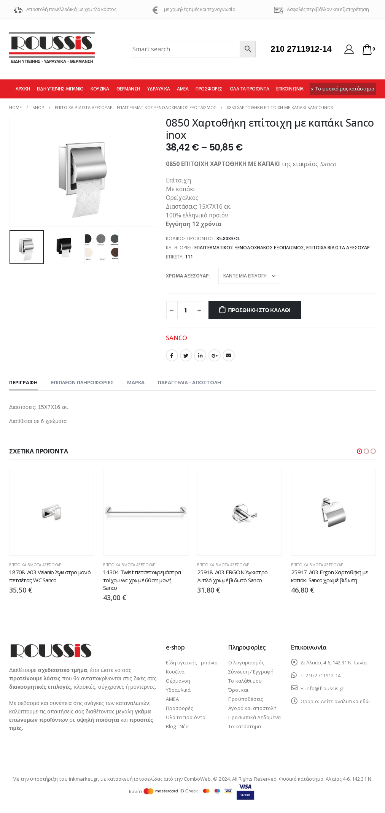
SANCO (176, 337)
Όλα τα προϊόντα (249, 89)
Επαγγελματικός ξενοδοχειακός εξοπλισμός (249, 247)
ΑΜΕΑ (182, 89)
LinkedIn (200, 355)
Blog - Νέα (177, 726)
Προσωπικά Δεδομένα (254, 717)
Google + (214, 355)
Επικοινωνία (290, 89)
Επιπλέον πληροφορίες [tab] (82, 382)
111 (189, 257)
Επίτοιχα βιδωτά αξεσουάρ (338, 247)
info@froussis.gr (324, 688)
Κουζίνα (100, 89)
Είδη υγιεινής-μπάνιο (60, 89)
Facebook (172, 355)
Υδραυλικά (158, 89)
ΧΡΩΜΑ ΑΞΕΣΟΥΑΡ (187, 276)
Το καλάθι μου (245, 680)
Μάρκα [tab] (136, 382)
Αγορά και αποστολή (252, 708)
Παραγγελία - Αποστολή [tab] (189, 382)
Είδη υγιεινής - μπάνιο (192, 662)
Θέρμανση (128, 89)
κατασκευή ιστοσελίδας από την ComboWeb (159, 778)
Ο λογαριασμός (246, 662)
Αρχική (23, 89)
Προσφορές (209, 89)
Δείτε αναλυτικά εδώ (345, 701)
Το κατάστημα (244, 726)
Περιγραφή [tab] (23, 382)
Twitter (186, 355)
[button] (359, 451)
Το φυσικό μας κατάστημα (342, 89)
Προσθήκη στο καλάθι (259, 310)
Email (229, 355)
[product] (52, 512)
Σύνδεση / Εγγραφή (251, 671)
